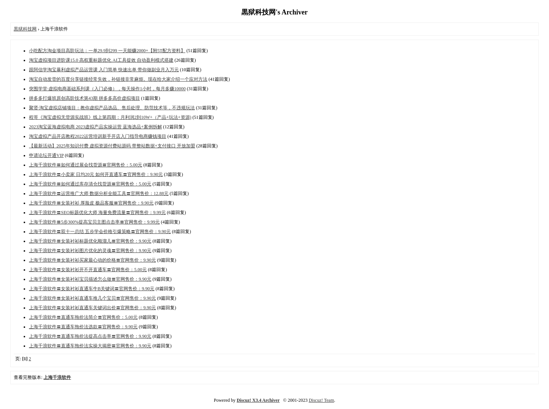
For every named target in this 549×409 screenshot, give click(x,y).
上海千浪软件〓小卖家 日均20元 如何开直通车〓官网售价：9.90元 (96, 174)
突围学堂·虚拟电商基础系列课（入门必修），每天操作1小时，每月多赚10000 (107, 88)
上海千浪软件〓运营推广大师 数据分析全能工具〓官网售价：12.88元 (99, 193)
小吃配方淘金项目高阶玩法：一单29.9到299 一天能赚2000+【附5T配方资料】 (107, 50)
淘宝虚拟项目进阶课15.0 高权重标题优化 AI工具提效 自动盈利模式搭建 (101, 60)
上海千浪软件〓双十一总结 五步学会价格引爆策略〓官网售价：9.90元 (100, 231)
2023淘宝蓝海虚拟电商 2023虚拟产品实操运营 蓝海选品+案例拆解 (95, 126)
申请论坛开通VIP (46, 155)
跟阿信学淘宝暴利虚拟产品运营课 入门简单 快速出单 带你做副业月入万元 (104, 69)
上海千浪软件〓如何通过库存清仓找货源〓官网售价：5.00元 (90, 184)
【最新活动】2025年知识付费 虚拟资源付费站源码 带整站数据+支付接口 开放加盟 (112, 146)
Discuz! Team (321, 400)
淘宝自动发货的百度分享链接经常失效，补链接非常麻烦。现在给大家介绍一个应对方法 (118, 79)
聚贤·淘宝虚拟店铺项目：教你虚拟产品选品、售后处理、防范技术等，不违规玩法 (112, 107)
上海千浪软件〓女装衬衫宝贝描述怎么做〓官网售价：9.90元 (90, 279)
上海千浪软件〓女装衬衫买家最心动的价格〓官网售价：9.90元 (92, 260)
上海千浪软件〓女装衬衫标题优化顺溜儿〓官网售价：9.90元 (90, 241)
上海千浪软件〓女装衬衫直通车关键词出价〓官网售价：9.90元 (92, 307)
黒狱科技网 (25, 29)
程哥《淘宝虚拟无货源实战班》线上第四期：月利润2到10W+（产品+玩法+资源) (110, 117)
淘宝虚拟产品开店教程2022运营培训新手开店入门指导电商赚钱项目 (97, 136)
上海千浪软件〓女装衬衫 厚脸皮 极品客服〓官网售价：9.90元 (91, 203)
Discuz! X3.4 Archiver (258, 400)
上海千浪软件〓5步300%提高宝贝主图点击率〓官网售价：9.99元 (94, 222)
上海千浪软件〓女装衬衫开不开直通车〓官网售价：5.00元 (88, 269)
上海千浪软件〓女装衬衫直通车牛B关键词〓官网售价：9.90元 (91, 288)
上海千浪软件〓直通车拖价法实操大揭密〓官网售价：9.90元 (90, 345)
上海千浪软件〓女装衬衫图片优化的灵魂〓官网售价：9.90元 (90, 250)
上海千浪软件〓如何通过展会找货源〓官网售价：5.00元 (85, 165)
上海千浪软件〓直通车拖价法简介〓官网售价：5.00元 (83, 317)
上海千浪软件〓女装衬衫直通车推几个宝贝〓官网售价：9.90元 (92, 298)
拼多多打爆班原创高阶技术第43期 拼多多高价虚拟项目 (84, 98)
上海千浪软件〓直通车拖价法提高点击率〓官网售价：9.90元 (90, 336)
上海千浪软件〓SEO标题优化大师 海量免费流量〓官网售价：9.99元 (97, 212)
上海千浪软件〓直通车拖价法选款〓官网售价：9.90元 (83, 326)
